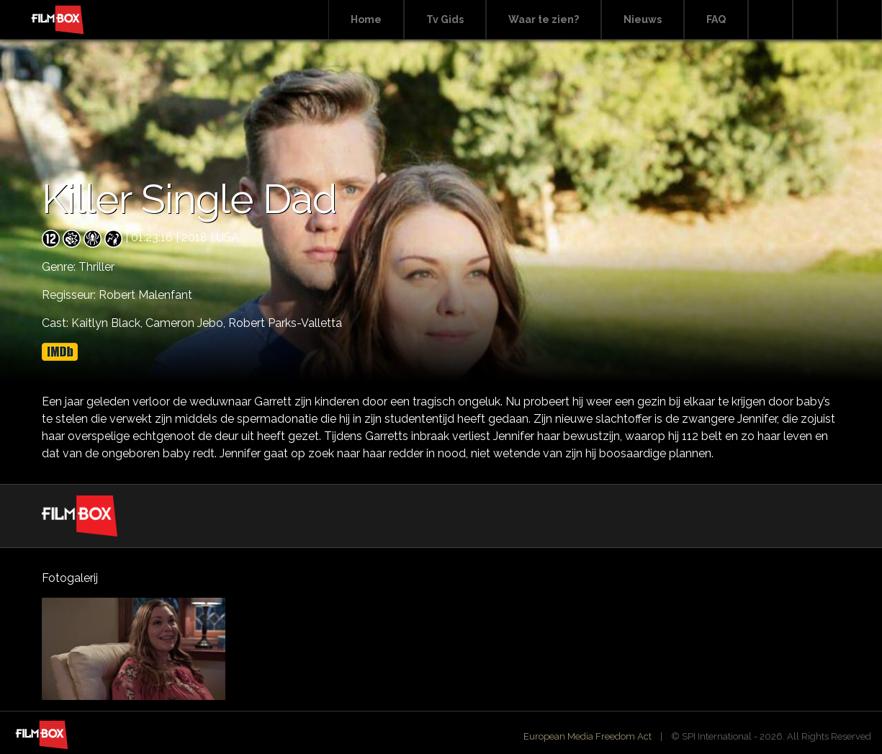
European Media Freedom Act (587, 736)
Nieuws (643, 19)
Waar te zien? (543, 19)
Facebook (815, 20)
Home (366, 19)
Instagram (859, 20)
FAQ (716, 19)
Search (770, 20)
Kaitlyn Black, (108, 323)
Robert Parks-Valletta (285, 323)
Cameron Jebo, (186, 323)
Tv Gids (445, 19)
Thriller (96, 267)
